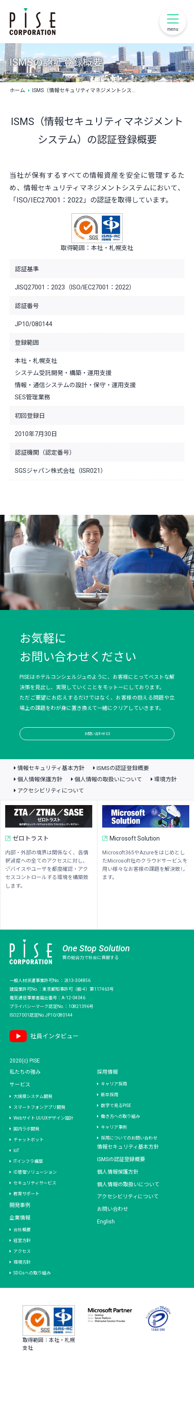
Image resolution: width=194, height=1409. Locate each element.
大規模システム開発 (32, 1116)
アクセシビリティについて (50, 810)
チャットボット (28, 1159)
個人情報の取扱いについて (108, 799)
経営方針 (22, 1260)
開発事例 (20, 1225)
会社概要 (22, 1249)
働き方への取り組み (120, 1135)
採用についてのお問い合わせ (129, 1157)
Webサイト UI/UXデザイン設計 (43, 1137)
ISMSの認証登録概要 (123, 788)
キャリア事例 (114, 1146)
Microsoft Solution (138, 859)
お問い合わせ (97, 743)
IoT (16, 1170)
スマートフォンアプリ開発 (39, 1126)
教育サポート (26, 1213)
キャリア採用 (114, 1103)
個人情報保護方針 (39, 799)
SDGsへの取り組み (32, 1292)
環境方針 (165, 799)
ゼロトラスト (34, 859)
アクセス (22, 1270)
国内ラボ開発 (26, 1148)
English (106, 1241)
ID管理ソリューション (35, 1191)
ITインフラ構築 (28, 1180)
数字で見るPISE (116, 1125)
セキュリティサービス (34, 1202)
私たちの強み (25, 1092)
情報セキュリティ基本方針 (50, 788)
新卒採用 (109, 1114)
